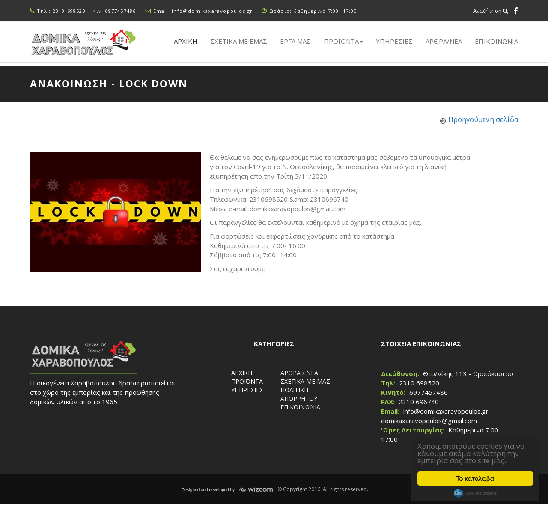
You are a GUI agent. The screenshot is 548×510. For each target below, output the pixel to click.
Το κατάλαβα (475, 478)
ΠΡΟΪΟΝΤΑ (247, 381)
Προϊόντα (343, 41)
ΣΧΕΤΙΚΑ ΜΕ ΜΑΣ (305, 381)
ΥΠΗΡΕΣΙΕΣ (247, 390)
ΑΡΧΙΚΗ (241, 373)
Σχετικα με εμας (238, 41)
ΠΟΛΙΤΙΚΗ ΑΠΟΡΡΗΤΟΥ (298, 394)
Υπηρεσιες (394, 41)
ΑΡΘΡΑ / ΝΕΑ (299, 373)
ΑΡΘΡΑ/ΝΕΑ (444, 41)
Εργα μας (295, 41)
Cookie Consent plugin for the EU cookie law (475, 493)
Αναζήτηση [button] (490, 11)
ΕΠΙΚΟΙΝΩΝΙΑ (496, 41)
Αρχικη (185, 41)
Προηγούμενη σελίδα (483, 119)
